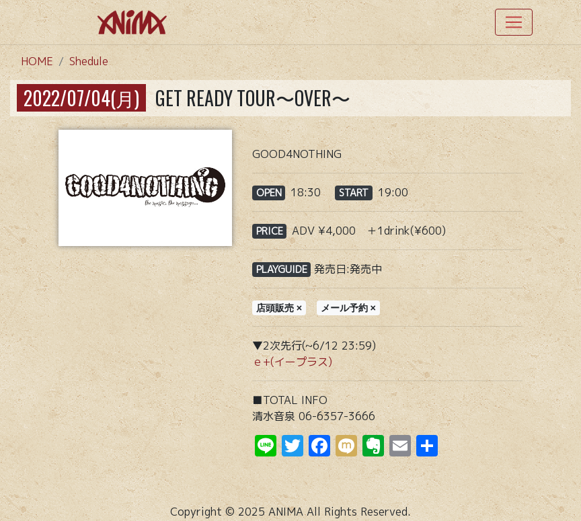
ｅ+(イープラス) (292, 361)
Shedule (88, 61)
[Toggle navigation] (514, 22)
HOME (37, 61)
